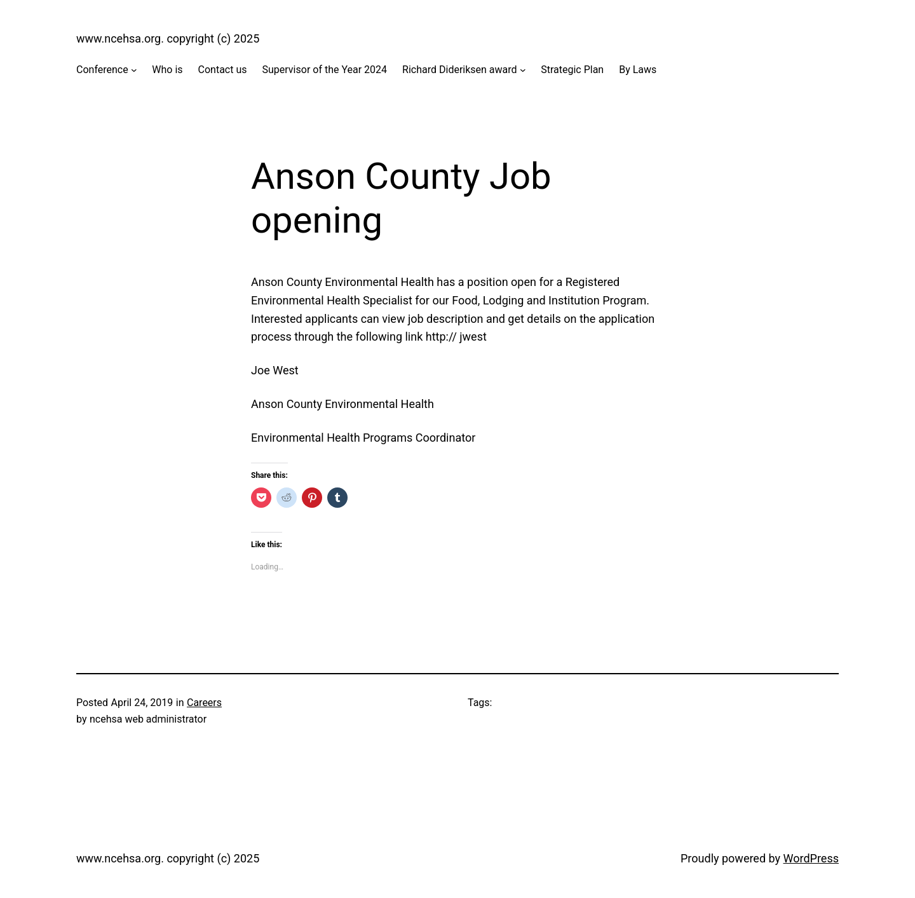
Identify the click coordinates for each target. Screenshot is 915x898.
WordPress (811, 858)
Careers (204, 703)
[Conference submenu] (134, 70)
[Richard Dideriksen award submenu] (523, 70)
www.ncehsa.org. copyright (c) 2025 (167, 38)
